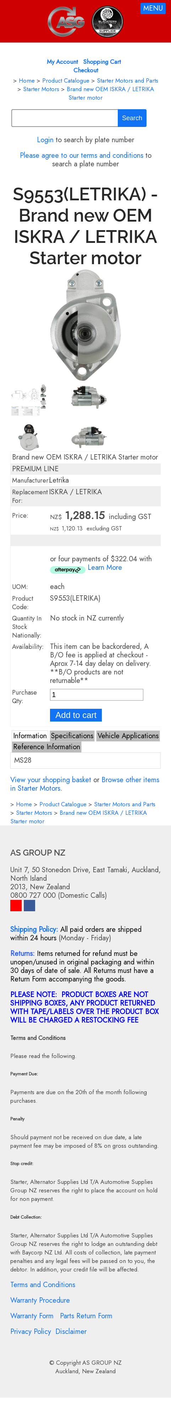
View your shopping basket (50, 780)
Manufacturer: (31, 480)
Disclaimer (71, 1331)
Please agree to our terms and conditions (81, 155)
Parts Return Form (86, 1316)
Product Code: (22, 603)
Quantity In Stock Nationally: (27, 627)
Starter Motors (41, 89)
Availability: (28, 646)
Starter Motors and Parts (127, 80)
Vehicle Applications (128, 736)
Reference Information (46, 747)
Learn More (105, 567)
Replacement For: (30, 496)
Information (30, 736)
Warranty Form (32, 1316)
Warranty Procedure (40, 1300)
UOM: (20, 586)
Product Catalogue (65, 80)
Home (27, 80)
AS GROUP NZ (102, 1362)
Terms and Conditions (42, 1285)
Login (45, 140)
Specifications (72, 736)
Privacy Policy (30, 1331)
